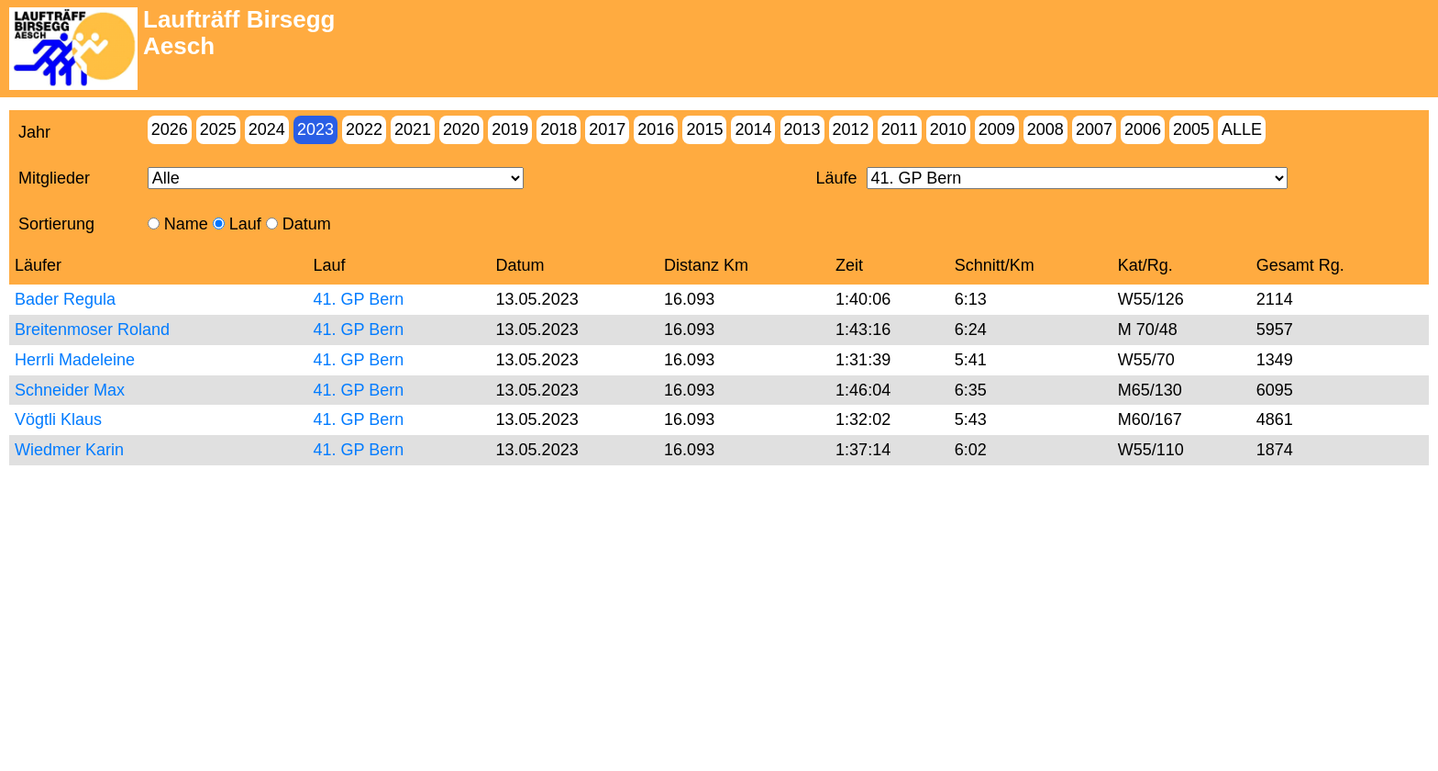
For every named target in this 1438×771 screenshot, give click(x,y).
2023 (315, 129)
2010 (948, 129)
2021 (412, 129)
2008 (1045, 129)
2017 (607, 129)
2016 (655, 129)
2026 (169, 129)
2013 (802, 129)
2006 (1142, 129)
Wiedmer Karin (69, 450)
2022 (364, 129)
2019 (510, 129)
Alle (1242, 129)
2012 (851, 129)
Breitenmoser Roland (92, 329)
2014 (753, 129)
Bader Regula (65, 299)
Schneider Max (70, 390)
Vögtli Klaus (58, 419)
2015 (704, 129)
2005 (1191, 129)
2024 (267, 129)
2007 (1094, 129)
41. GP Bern (359, 299)
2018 (558, 129)
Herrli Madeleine (75, 360)
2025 (218, 129)
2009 (997, 129)
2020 (461, 129)
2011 (899, 129)
